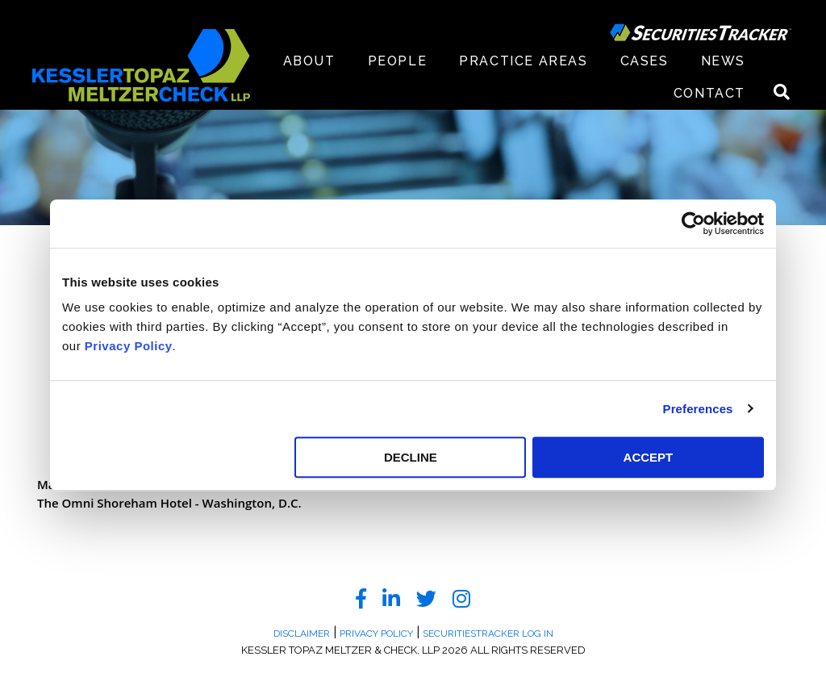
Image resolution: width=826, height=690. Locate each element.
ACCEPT (649, 457)
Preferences (698, 409)
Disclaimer (301, 633)
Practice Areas (523, 61)
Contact (709, 93)
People (398, 61)
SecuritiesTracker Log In (488, 633)
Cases (644, 61)
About (309, 61)
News (723, 61)
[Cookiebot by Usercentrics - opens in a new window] (693, 223)
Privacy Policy (129, 346)
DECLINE (410, 457)
